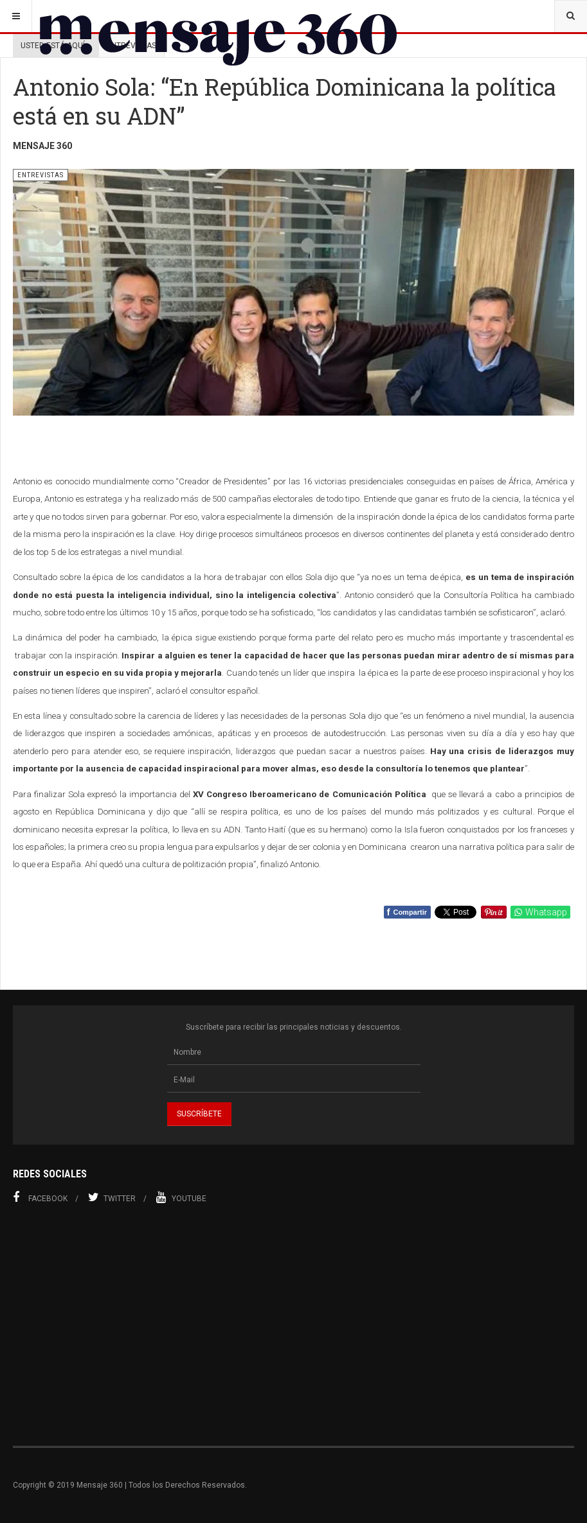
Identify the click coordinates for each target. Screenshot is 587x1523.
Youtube (181, 1197)
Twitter (112, 1197)
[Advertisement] (293, 1325)
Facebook (40, 1197)
